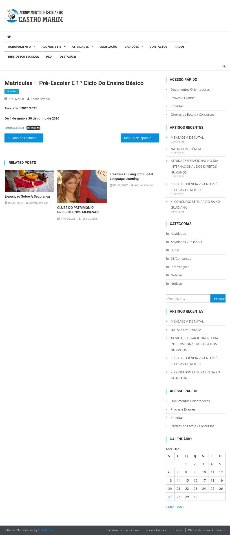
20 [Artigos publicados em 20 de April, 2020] (170, 488)
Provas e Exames (183, 98)
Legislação (108, 47)
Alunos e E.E (51, 47)
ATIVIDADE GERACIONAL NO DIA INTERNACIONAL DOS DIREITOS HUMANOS (194, 166)
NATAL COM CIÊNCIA (186, 149)
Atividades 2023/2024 (186, 242)
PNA (49, 56)
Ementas (177, 106)
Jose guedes (89, 219)
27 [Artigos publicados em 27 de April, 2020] (170, 496)
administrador (40, 99)
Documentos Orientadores (190, 89)
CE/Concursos (181, 258)
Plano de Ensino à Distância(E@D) (26, 138)
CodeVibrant (46, 530)
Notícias (11, 91)
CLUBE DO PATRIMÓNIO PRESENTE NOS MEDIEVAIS (78, 210)
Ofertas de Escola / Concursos (192, 114)
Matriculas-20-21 (14, 127)
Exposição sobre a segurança (27, 196)
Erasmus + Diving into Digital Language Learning (131, 176)
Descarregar (33, 127)
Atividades (80, 47)
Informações (180, 267)
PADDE (180, 47)
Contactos (158, 47)
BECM (175, 250)
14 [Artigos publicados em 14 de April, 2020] (178, 480)
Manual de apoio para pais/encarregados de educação (141, 138)
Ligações (132, 47)
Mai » (180, 507)
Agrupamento (19, 47)
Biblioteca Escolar (23, 56)
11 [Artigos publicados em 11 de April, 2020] (212, 472)
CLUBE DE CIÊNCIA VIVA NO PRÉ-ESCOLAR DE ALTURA (194, 187)
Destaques (68, 56)
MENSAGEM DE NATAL (187, 137)
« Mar (170, 507)
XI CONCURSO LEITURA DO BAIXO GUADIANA (195, 204)
